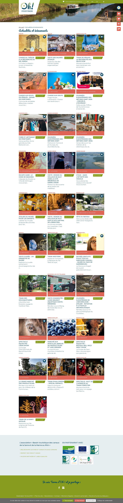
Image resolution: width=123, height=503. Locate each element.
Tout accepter (68, 500)
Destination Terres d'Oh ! (24, 496)
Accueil (21, 27)
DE (97, 1)
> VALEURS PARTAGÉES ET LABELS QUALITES (33, 456)
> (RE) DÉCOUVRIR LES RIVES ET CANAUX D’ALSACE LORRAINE (38, 449)
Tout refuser (79, 500)
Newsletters (49, 496)
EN (92, 1)
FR (88, 1)
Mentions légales (67, 496)
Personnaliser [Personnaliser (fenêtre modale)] (91, 500)
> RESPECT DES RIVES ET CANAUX (30, 453)
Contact (57, 496)
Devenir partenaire (81, 496)
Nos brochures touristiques (98, 496)
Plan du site (39, 496)
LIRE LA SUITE (39, 58)
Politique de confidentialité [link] (105, 500)
